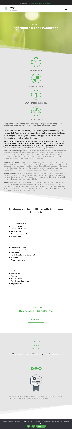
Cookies (36, 345)
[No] (70, 424)
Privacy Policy (36, 348)
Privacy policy (41, 426)
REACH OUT (36, 320)
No (33, 426)
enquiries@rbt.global (46, 3)
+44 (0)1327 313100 (33, 3)
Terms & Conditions (36, 342)
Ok (28, 426)
